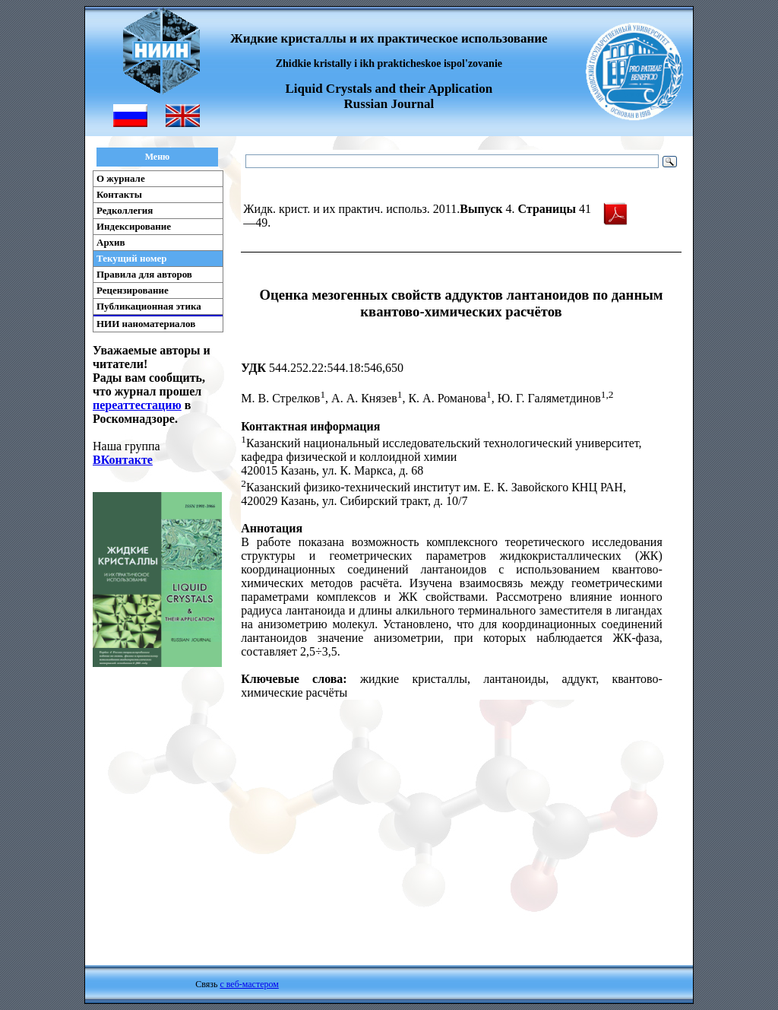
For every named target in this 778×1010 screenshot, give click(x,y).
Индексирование (133, 226)
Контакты (119, 194)
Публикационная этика (148, 306)
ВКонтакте (123, 459)
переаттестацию (137, 405)
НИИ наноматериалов (145, 323)
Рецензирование (132, 290)
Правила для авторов (144, 274)
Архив (110, 242)
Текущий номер (131, 258)
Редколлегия (124, 210)
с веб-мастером (249, 984)
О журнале (120, 178)
